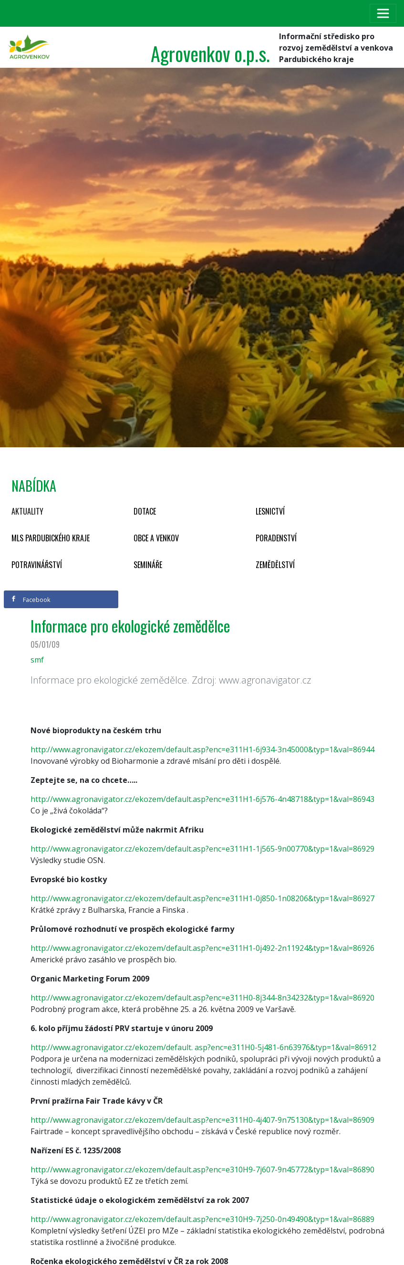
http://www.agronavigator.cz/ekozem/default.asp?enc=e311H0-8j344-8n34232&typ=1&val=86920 (202, 997)
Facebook (30, 599)
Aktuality (27, 511)
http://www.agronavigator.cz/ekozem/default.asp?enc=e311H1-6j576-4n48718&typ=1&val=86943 (202, 799)
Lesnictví (270, 511)
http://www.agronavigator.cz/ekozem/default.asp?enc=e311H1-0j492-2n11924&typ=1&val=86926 (202, 948)
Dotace (145, 511)
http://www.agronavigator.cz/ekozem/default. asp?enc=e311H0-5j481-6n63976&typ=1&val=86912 (203, 1047)
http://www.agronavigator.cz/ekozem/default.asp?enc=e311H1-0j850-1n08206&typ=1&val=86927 (202, 898)
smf (37, 659)
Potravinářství (36, 564)
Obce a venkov (156, 538)
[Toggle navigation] (383, 13)
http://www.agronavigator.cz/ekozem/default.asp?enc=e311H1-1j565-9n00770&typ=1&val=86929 (202, 848)
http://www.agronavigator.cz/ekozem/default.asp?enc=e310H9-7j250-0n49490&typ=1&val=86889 (202, 1219)
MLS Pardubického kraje (50, 538)
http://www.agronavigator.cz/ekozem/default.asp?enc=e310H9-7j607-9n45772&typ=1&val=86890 (202, 1169)
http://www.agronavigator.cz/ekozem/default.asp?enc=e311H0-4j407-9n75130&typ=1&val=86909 (202, 1120)
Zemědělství (275, 564)
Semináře (148, 564)
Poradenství (276, 538)
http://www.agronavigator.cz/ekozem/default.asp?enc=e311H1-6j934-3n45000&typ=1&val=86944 (202, 749)
